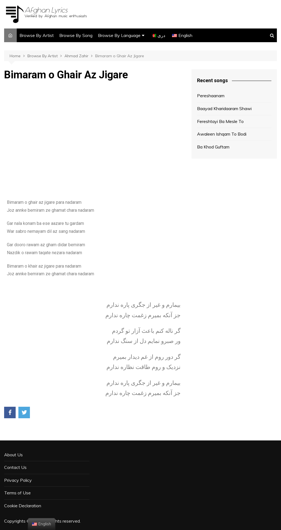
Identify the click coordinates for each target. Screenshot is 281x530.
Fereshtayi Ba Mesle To (220, 121)
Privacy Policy (18, 480)
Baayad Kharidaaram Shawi (224, 108)
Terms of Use (17, 492)
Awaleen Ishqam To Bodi (221, 134)
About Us (13, 454)
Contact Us (15, 467)
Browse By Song (75, 35)
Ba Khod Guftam (213, 147)
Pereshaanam (210, 95)
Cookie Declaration (22, 505)
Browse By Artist (36, 35)
